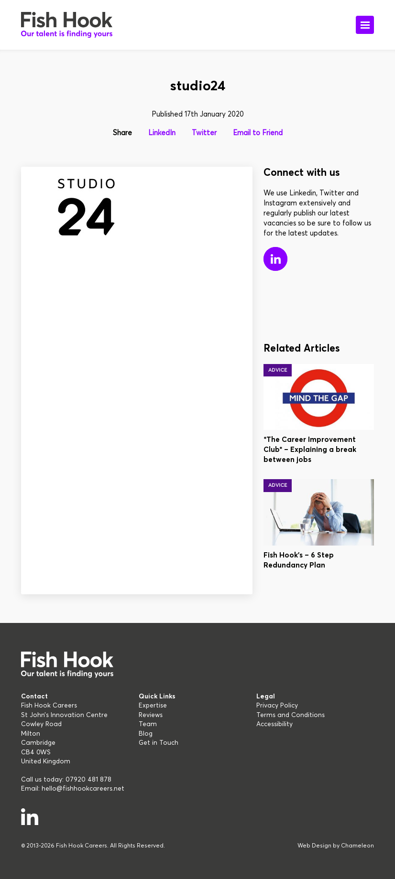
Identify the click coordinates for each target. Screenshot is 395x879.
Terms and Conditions (290, 715)
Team (148, 724)
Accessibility (274, 724)
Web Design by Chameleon (335, 846)
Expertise (153, 705)
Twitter (204, 133)
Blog (146, 733)
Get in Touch (158, 743)
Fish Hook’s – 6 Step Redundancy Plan (298, 560)
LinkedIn (162, 133)
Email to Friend (258, 133)
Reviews (151, 715)
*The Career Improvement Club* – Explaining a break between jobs (309, 449)
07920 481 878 (88, 779)
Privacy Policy (277, 705)
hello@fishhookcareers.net (83, 788)
